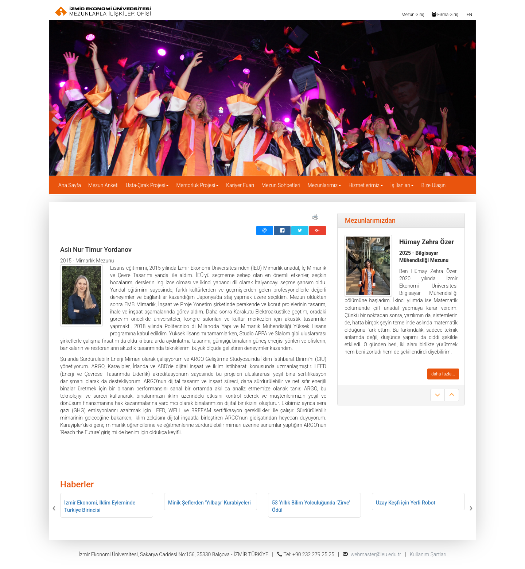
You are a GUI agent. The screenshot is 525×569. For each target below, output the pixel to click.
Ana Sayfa (69, 185)
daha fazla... (443, 374)
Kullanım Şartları (428, 554)
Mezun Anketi (103, 185)
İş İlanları (402, 185)
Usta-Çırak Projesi (147, 185)
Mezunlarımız (324, 185)
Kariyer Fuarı (240, 185)
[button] (78, 505)
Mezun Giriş (412, 14)
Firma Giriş (445, 14)
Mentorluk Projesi (197, 185)
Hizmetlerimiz (366, 185)
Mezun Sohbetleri (280, 185)
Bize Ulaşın (433, 185)
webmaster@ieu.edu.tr (376, 554)
